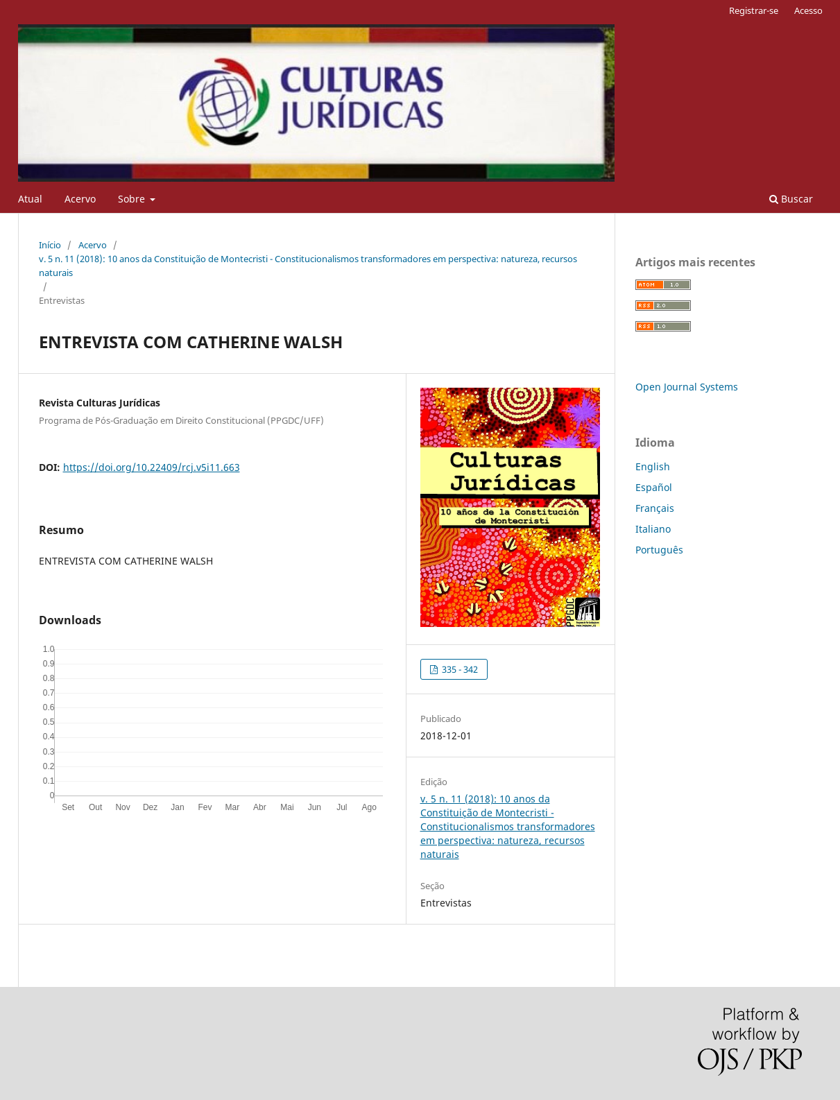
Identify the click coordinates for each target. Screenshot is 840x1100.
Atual (30, 198)
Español (653, 487)
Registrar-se (753, 10)
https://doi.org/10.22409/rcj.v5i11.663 (151, 467)
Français (654, 508)
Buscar (791, 198)
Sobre (133, 198)
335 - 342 (459, 669)
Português (659, 549)
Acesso (808, 10)
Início (50, 245)
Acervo (80, 198)
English (652, 466)
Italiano (653, 528)
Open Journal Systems (686, 386)
